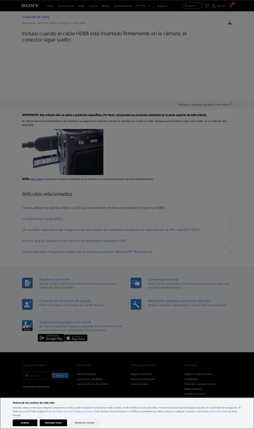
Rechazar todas (53, 422)
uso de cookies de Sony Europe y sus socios (70, 411)
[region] (127, 413)
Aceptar (25, 422)
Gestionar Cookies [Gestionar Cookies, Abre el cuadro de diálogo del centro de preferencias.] (84, 422)
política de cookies (218, 411)
